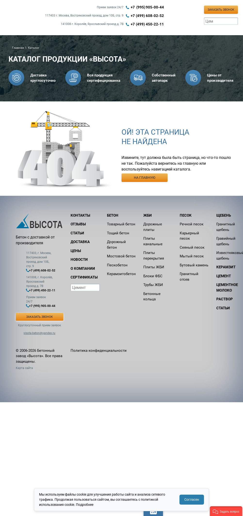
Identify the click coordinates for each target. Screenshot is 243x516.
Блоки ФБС (152, 276)
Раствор (224, 299)
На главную (144, 178)
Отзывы (78, 224)
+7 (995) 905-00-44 (42, 306)
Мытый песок (192, 256)
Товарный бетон (121, 224)
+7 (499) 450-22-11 (147, 24)
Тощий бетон (118, 233)
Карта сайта (24, 368)
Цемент (223, 276)
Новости (79, 259)
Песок (186, 215)
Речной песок (191, 224)
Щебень (223, 215)
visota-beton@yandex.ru (39, 333)
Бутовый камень (194, 265)
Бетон (112, 215)
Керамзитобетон (121, 274)
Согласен (191, 499)
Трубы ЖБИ (153, 285)
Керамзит (225, 267)
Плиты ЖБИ (153, 267)
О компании (83, 268)
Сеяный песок (192, 247)
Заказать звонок (221, 9)
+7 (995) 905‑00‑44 (147, 7)
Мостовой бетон (121, 256)
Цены (76, 251)
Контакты (80, 215)
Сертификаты (84, 277)
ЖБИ (147, 215)
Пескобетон (117, 265)
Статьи (77, 233)
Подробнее (84, 505)
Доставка (80, 242)
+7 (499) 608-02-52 (147, 16)
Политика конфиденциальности (99, 350)
